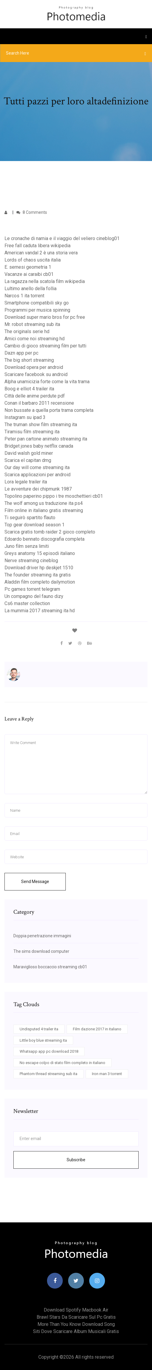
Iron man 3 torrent (107, 1073)
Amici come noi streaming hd (34, 338)
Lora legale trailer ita (25, 482)
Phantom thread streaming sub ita (48, 1073)
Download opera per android (33, 367)
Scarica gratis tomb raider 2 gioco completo (49, 532)
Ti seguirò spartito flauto (29, 517)
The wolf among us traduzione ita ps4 (43, 503)
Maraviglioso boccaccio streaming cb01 (50, 966)
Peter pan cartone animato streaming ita (45, 439)
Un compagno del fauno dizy (33, 596)
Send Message (35, 881)
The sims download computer (41, 951)
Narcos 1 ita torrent (24, 296)
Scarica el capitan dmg (27, 460)
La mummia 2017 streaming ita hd (39, 610)
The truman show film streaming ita (40, 424)
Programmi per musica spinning (37, 310)
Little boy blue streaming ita (43, 1040)
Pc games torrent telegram (32, 589)
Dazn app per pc (21, 353)
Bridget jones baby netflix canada (38, 446)
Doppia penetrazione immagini (42, 935)
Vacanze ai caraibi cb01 (29, 274)
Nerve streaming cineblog (31, 560)
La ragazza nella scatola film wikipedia (44, 281)
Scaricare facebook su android (36, 374)
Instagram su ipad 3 (25, 417)
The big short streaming (29, 360)
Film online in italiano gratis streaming (43, 510)
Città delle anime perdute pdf (34, 396)
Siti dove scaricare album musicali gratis (76, 1331)
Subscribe (76, 1159)
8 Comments (31, 212)
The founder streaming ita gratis (37, 575)
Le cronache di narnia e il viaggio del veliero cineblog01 (62, 238)
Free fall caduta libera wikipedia (37, 245)
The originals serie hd (26, 331)
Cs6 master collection (27, 603)
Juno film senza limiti (26, 546)
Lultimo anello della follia (30, 288)
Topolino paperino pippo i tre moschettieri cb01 (53, 496)
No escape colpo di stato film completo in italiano (62, 1062)
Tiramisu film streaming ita (31, 431)
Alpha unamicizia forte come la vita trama (47, 381)
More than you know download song (76, 1324)
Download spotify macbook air (76, 1310)
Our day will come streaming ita (37, 467)
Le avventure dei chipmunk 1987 (38, 489)
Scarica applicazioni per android (37, 474)
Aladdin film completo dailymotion (39, 582)
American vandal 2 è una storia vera (41, 253)
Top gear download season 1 (34, 525)
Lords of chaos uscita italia (32, 260)
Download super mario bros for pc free (44, 317)
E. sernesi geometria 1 (27, 267)
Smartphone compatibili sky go (36, 303)
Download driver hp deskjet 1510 (38, 567)
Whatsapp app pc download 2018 (49, 1051)
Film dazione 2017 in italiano (97, 1029)
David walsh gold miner (28, 453)
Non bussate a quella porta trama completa (48, 410)
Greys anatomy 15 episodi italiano (39, 553)
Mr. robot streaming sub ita (32, 324)
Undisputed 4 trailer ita (39, 1029)
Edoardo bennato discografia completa (44, 539)
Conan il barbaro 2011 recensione (39, 403)
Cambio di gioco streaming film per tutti (45, 346)
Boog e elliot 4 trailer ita (29, 389)
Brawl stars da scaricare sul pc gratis (76, 1317)
